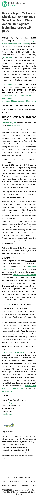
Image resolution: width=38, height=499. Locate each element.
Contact (34, 485)
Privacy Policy (25, 485)
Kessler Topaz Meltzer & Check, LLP (15, 352)
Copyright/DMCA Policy (9, 485)
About (10, 477)
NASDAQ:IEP (7, 58)
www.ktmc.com (23, 44)
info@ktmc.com (7, 414)
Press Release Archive (22, 477)
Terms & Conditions (28, 481)
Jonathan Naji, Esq (9, 403)
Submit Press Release (11, 481)
